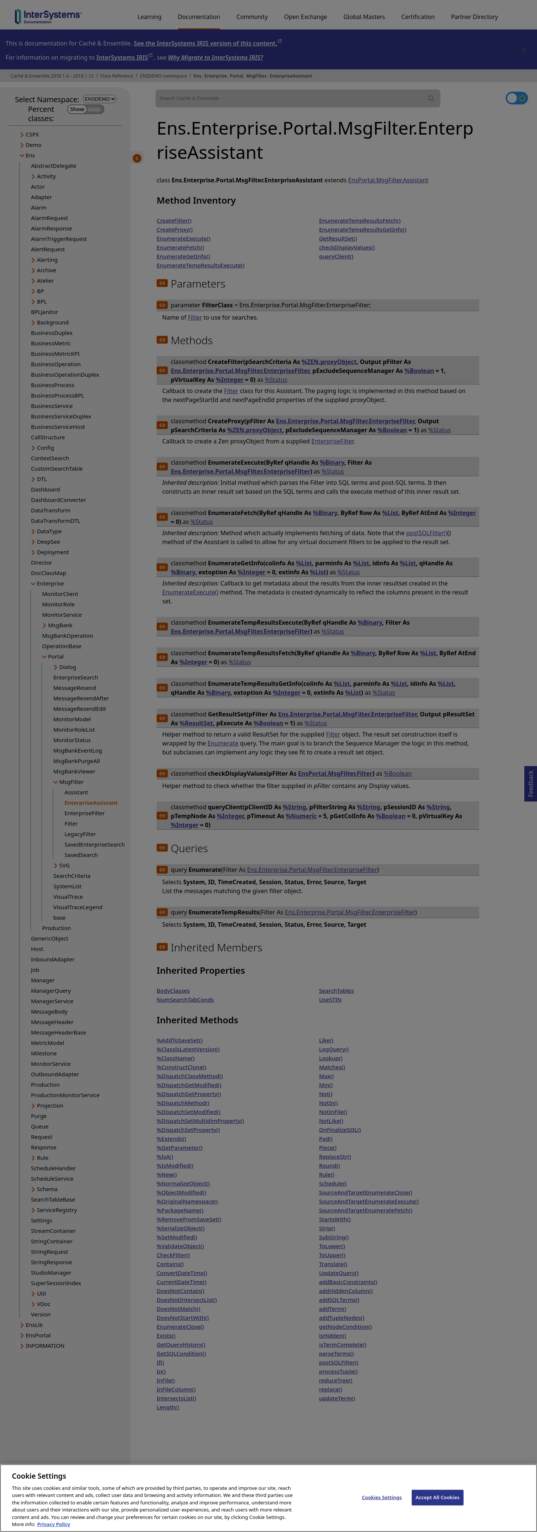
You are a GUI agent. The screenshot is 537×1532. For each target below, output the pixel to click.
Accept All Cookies (438, 1502)
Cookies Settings (382, 1502)
